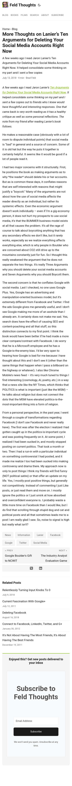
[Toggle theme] (39, 5)
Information (24, 535)
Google (8, 542)
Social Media (40, 542)
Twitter (22, 542)
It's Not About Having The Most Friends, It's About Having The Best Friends (34, 637)
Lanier (40, 535)
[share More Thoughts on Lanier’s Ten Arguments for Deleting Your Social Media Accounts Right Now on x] (31, 568)
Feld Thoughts (19, 5)
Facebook (55, 535)
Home (6, 29)
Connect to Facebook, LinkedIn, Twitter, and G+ (32, 624)
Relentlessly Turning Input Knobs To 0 (26, 590)
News (8, 535)
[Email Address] (36, 721)
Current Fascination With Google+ (23, 601)
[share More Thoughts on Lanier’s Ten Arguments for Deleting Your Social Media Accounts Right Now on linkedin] (40, 568)
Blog (14, 29)
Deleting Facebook (14, 612)
